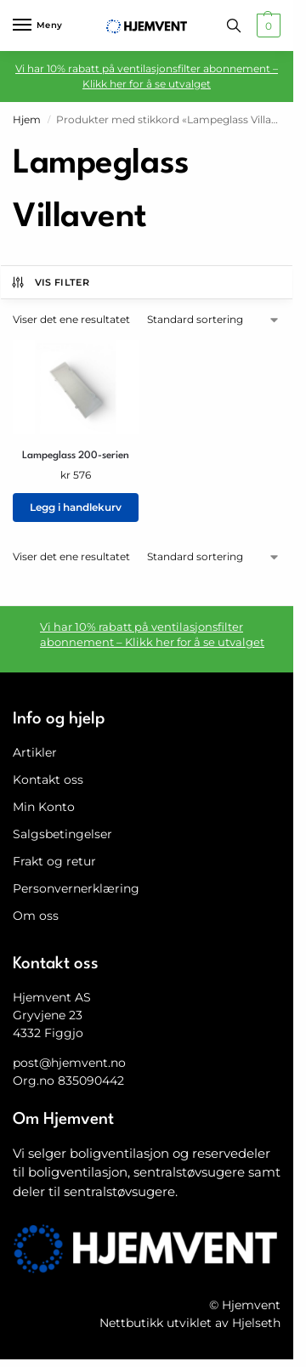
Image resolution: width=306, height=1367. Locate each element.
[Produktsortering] (213, 319)
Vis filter (49, 282)
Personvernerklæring (76, 888)
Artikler (35, 752)
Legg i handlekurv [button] (76, 507)
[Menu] (38, 25)
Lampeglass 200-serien (75, 456)
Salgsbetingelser (62, 834)
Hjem (27, 119)
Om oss (36, 915)
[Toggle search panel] (233, 25)
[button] (266, 25)
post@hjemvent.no (69, 1062)
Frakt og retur (54, 861)
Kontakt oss (48, 779)
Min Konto (44, 806)
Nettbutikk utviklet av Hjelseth (189, 1322)
